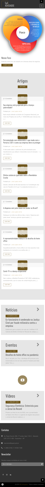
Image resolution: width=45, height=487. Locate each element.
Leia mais (7, 123)
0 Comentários (7, 98)
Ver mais (22, 86)
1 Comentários (7, 201)
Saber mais (7, 65)
